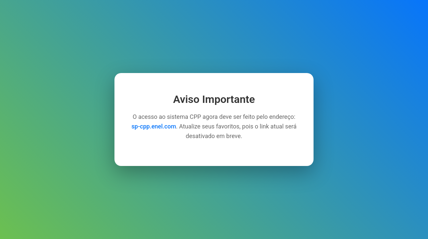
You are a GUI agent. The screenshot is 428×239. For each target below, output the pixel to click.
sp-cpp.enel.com (153, 126)
